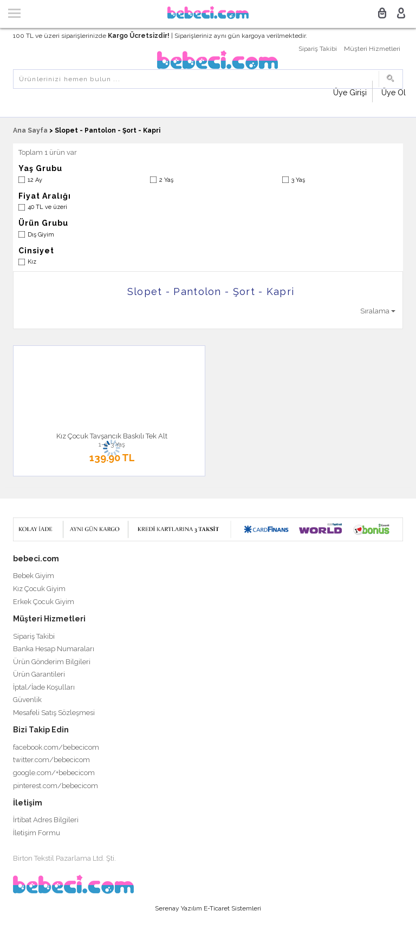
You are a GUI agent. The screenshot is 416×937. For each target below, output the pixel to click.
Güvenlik (27, 700)
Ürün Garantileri (39, 674)
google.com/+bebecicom (54, 773)
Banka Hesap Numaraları (53, 649)
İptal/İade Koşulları (44, 687)
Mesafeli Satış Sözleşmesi (54, 713)
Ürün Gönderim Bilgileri (51, 662)
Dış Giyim (41, 234)
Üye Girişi (350, 92)
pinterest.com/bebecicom (55, 786)
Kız (32, 261)
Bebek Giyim (33, 576)
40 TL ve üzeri (47, 207)
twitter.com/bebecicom (51, 760)
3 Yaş (298, 180)
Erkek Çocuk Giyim (43, 602)
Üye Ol (393, 92)
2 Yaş (166, 180)
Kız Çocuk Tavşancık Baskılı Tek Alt (111, 436)
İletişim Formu (36, 833)
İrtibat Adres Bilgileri (46, 820)
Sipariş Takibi (317, 49)
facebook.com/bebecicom (56, 747)
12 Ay (35, 180)
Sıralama (377, 311)
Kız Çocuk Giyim (39, 589)
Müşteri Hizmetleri (372, 49)
